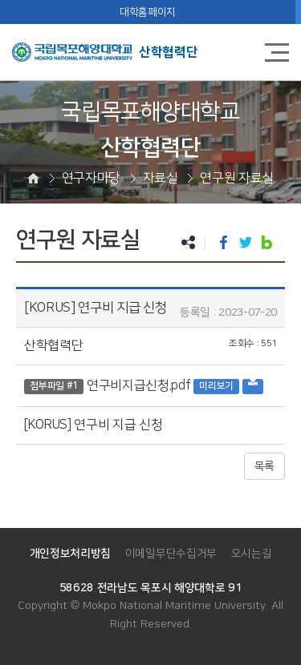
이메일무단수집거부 (171, 553)
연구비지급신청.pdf (138, 385)
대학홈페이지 (148, 12)
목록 (264, 466)
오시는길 (251, 553)
